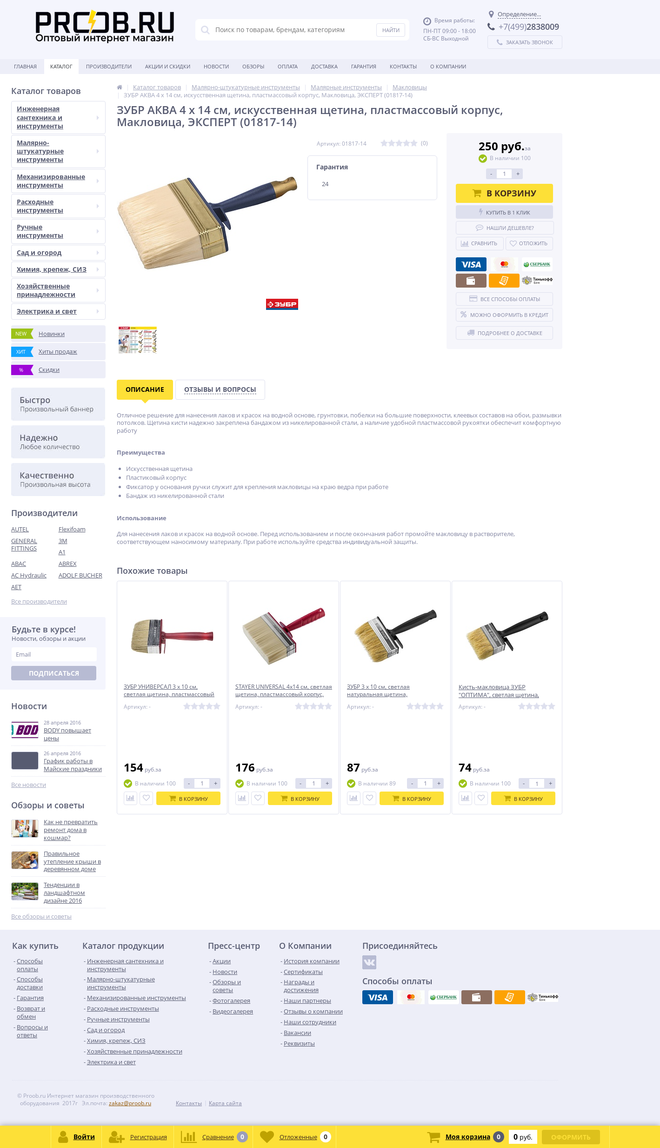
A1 (62, 552)
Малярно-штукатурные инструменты (58, 151)
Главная (25, 66)
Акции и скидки (167, 66)
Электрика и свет (58, 311)
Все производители (39, 601)
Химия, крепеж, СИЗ (58, 269)
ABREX (68, 563)
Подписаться (54, 673)
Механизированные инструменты (58, 180)
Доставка (324, 66)
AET (16, 587)
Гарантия (363, 66)
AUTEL (20, 529)
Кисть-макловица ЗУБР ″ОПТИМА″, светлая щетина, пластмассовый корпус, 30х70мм (506, 695)
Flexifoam (72, 529)
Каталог (61, 66)
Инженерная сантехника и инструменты (58, 117)
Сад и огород (58, 252)
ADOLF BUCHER (80, 575)
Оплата (288, 66)
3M (63, 541)
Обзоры (253, 66)
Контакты (403, 66)
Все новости (28, 785)
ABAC (18, 563)
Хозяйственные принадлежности (58, 290)
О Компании (448, 66)
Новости (216, 66)
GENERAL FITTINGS (24, 545)
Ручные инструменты (58, 231)
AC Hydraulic (29, 575)
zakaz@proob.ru (130, 1103)
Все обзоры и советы (41, 916)
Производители (109, 66)
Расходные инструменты (58, 206)
